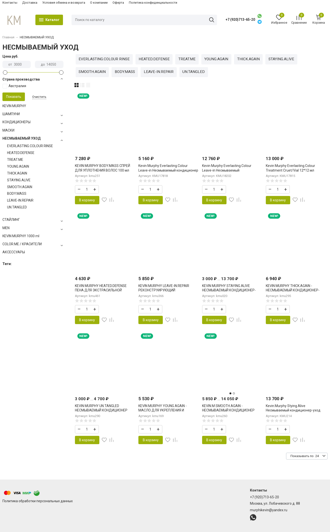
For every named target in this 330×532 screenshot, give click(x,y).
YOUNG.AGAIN (216, 59)
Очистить (39, 97)
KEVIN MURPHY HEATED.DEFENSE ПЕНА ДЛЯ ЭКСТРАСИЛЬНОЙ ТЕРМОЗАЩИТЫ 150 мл (101, 290)
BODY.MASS (125, 72)
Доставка (29, 2)
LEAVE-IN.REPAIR (159, 72)
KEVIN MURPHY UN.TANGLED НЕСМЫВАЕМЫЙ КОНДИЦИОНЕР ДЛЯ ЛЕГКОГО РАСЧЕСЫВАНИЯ (101, 410)
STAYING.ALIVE (281, 59)
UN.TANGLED (193, 72)
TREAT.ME (187, 59)
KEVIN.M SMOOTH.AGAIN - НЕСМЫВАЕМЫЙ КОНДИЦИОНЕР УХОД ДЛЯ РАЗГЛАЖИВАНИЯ (228, 410)
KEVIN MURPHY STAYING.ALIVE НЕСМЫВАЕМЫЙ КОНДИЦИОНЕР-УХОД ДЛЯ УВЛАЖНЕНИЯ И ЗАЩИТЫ (232, 290)
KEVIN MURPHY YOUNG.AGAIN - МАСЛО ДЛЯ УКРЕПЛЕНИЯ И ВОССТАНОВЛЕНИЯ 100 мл (162, 410)
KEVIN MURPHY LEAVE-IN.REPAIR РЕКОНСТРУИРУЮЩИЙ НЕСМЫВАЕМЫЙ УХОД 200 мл (163, 290)
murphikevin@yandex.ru (268, 510)
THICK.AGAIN (248, 59)
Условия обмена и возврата (63, 2)
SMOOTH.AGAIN (92, 72)
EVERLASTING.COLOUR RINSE (104, 59)
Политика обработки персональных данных (37, 501)
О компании (99, 2)
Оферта (118, 2)
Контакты (9, 2)
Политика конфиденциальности (153, 2)
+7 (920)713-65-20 (240, 19)
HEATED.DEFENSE (154, 59)
